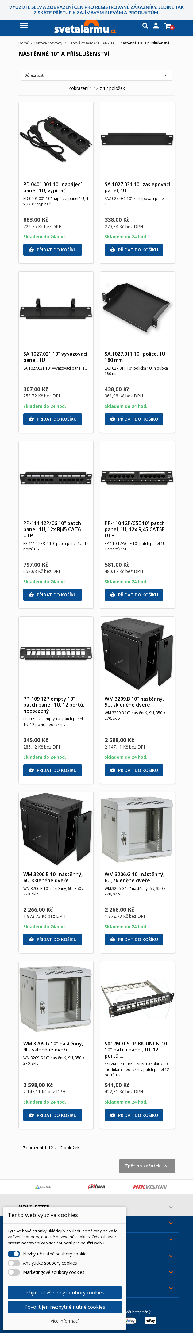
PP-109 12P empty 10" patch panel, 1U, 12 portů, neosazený (53, 704)
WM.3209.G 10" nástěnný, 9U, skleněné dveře (53, 1046)
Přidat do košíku (53, 250)
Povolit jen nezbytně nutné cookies (65, 1307)
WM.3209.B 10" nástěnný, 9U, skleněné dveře (134, 701)
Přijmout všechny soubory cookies (64, 1292)
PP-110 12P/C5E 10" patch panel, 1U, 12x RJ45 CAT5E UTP (135, 529)
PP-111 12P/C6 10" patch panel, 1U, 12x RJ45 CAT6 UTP (52, 529)
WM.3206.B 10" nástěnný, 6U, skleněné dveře (53, 877)
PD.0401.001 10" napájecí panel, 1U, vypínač (52, 187)
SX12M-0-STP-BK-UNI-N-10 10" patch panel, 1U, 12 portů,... (136, 1049)
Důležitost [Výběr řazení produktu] (96, 75)
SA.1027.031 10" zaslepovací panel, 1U (137, 187)
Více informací (65, 1321)
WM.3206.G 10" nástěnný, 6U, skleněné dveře (134, 877)
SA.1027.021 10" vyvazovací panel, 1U (55, 356)
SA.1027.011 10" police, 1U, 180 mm (136, 356)
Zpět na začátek (147, 1166)
